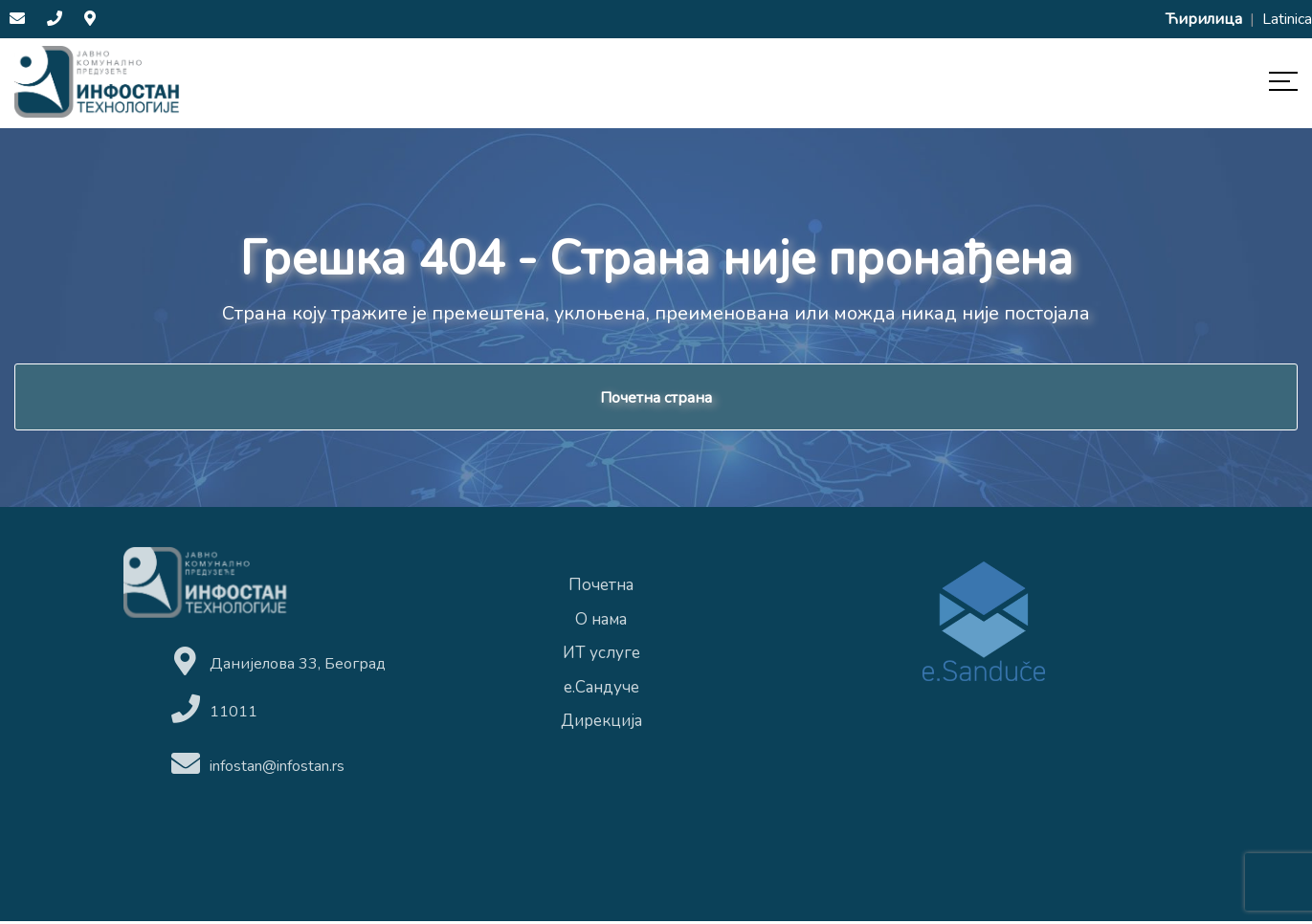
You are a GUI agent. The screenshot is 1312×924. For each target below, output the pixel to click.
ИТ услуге (601, 657)
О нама (601, 622)
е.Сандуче (601, 690)
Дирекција (601, 725)
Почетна (601, 589)
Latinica (1287, 19)
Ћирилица (1206, 19)
